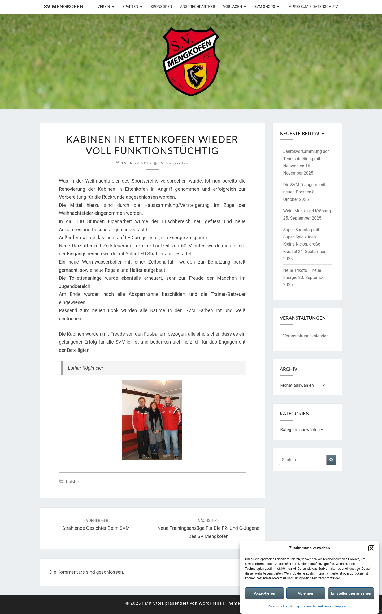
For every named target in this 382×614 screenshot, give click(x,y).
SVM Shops (264, 7)
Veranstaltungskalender (305, 336)
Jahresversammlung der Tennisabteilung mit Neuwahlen (306, 158)
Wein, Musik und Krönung (307, 210)
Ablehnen (306, 593)
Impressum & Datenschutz (312, 7)
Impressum (343, 606)
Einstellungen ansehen (351, 593)
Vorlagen (232, 7)
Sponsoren (161, 7)
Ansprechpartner (197, 7)
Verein (104, 7)
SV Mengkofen (63, 6)
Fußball (73, 481)
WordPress (210, 603)
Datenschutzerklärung (283, 606)
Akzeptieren (264, 593)
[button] (371, 548)
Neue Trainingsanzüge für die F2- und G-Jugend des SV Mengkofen (208, 528)
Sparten (130, 7)
